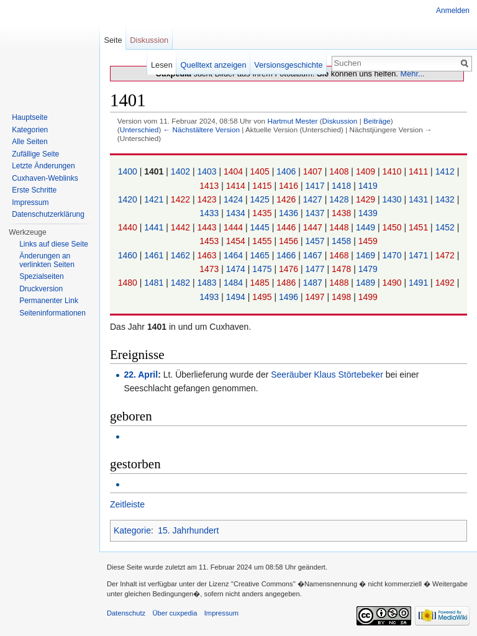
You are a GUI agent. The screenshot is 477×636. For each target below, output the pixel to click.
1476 (290, 269)
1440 (129, 227)
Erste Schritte (34, 190)
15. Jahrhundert (188, 530)
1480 (129, 283)
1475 (263, 269)
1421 (155, 199)
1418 (342, 186)
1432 (446, 199)
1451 (419, 227)
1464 (234, 255)
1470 (393, 255)
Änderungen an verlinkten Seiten (47, 260)
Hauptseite (29, 117)
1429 (367, 199)
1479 (368, 269)
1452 (446, 227)
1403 (208, 171)
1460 (129, 255)
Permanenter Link (48, 300)
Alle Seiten (29, 141)
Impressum (30, 202)
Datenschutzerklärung (48, 214)
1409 (367, 171)
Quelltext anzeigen (214, 65)
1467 (314, 255)
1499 (368, 297)
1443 (208, 227)
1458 (342, 241)
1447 (314, 227)
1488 (340, 283)
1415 (263, 186)
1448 (340, 227)
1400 (129, 171)
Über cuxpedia (174, 613)
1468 (340, 255)
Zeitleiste (127, 504)
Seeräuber (291, 374)
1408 (340, 171)
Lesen (162, 65)
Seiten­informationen (52, 313)
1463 (208, 255)
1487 (314, 283)
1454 (237, 241)
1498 (342, 297)
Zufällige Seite (35, 154)
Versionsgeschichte (288, 65)
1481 (155, 283)
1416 (290, 186)
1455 (263, 241)
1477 (316, 269)
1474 (237, 269)
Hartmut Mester (292, 121)
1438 (342, 213)
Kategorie (132, 530)
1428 (340, 199)
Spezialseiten (41, 276)
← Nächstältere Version (201, 129)
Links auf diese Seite (53, 244)
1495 (263, 297)
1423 (208, 199)
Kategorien (30, 129)
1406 (287, 171)
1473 (210, 269)
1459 (368, 241)
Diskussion (340, 121)
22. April (141, 374)
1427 (314, 199)
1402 (182, 171)
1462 (182, 255)
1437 (316, 213)
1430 (393, 199)
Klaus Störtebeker (348, 374)
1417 (316, 186)
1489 (367, 283)
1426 (287, 199)
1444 (234, 227)
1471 (419, 255)
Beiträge (377, 121)
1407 (314, 171)
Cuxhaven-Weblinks (45, 178)
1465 (261, 255)
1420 (129, 199)
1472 (446, 255)
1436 (290, 213)
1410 (393, 171)
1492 (446, 283)
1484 (234, 283)
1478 (342, 269)
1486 (287, 283)
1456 (290, 241)
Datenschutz (126, 613)
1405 (261, 171)
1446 (287, 227)
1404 (234, 171)
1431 (419, 199)
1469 (367, 255)
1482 (182, 283)
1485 (261, 283)
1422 (182, 199)
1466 (287, 255)
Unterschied (139, 129)
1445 (261, 227)
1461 (155, 255)
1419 (368, 186)
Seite (113, 40)
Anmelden (453, 10)
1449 (367, 227)
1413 (210, 186)
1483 (208, 283)
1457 (316, 241)
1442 (182, 227)
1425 (261, 199)
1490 (393, 283)
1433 (210, 213)
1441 (155, 227)
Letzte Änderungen (43, 165)
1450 (393, 227)
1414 (237, 186)
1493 (210, 297)
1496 (290, 297)
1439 (368, 213)
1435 (263, 213)
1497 (316, 297)
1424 (234, 199)
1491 (419, 283)
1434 (237, 213)
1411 (419, 171)
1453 (210, 241)
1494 (237, 297)
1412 (446, 171)
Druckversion (41, 288)
